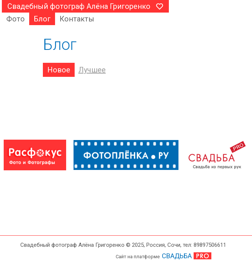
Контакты (76, 18)
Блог (42, 18)
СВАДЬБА (177, 256)
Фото (15, 18)
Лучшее (92, 69)
